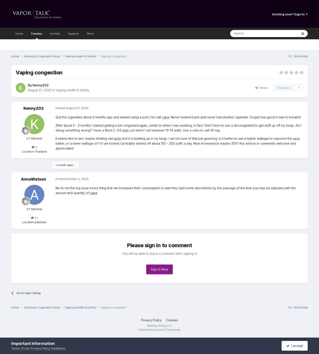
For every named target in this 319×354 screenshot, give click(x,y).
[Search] (252, 33)
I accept (294, 346)
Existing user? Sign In (290, 14)
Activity (55, 33)
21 (34, 217)
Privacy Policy (151, 320)
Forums (36, 35)
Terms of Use (20, 348)
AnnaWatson (33, 179)
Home (19, 33)
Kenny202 (41, 85)
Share (261, 87)
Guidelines (58, 348)
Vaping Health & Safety (72, 90)
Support (73, 33)
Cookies (172, 320)
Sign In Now (159, 269)
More (90, 33)
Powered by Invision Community (159, 329)
